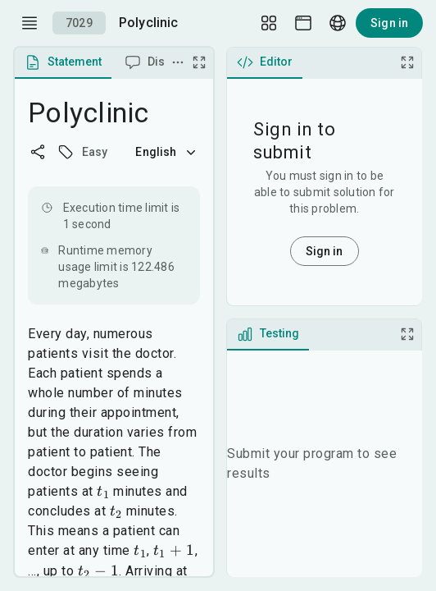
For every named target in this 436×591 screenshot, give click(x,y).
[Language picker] (337, 23)
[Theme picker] (303, 23)
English (167, 152)
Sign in (389, 23)
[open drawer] (29, 23)
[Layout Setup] (268, 23)
